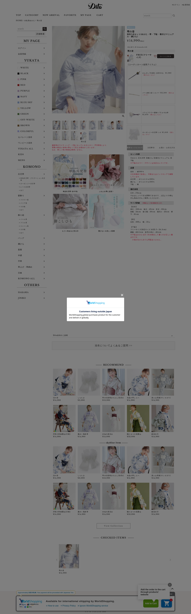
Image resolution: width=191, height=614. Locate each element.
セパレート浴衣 (25, 137)
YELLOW (25, 108)
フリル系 (23, 223)
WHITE (24, 68)
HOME (19, 21)
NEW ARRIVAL (51, 15)
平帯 (20, 261)
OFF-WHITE (27, 120)
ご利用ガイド (51, 599)
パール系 (23, 219)
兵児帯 (21, 174)
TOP (18, 15)
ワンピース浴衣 (25, 143)
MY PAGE (86, 15)
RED (22, 85)
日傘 (20, 273)
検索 (45, 29)
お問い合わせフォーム (70, 599)
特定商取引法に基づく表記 (122, 599)
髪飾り (21, 195)
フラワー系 (24, 200)
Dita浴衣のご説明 (60, 335)
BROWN (25, 125)
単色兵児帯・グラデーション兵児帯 (32, 179)
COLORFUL (27, 131)
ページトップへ (172, 589)
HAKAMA (23, 292)
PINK (23, 79)
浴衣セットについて (135, 148)
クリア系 (23, 203)
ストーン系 (24, 226)
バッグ (21, 238)
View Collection (113, 526)
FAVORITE (70, 15)
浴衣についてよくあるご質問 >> (113, 345)
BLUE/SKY (26, 102)
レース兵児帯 (25, 187)
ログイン (176, 5)
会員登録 (186, 5)
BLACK (24, 73)
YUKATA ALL (25, 148)
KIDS (21, 154)
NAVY (23, 96)
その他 (22, 206)
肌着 (20, 249)
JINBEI (22, 298)
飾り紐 (21, 215)
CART (100, 15)
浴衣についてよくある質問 (95, 599)
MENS (21, 160)
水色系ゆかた (29, 21)
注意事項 (151, 148)
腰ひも (21, 244)
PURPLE (25, 91)
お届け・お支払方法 (167, 148)
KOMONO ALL (26, 278)
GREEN (24, 114)
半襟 (20, 255)
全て (22, 190)
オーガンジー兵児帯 (27, 184)
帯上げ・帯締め (25, 267)
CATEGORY (31, 15)
